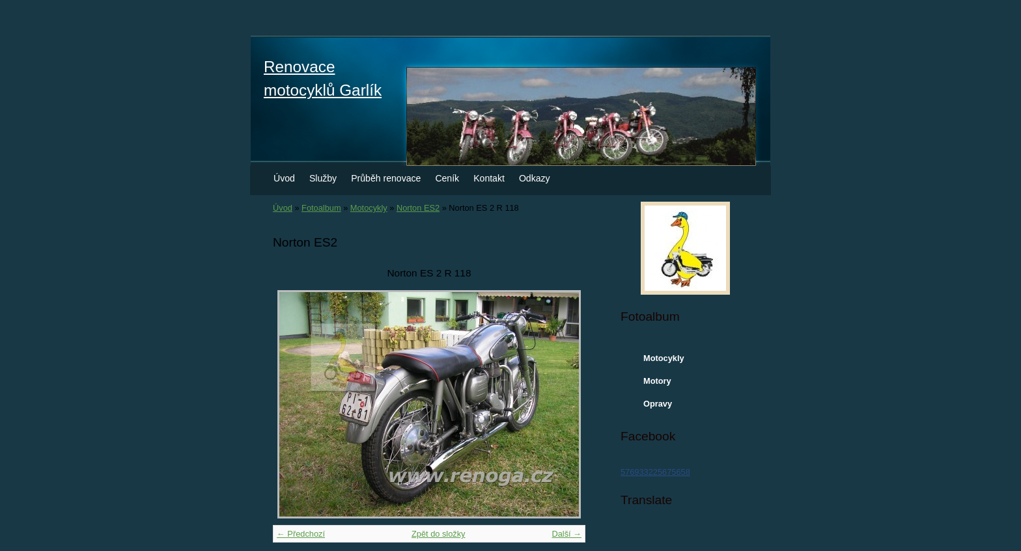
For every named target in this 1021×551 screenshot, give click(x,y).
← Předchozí (301, 534)
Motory (657, 381)
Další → (566, 534)
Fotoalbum (321, 208)
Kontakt (489, 178)
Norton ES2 (418, 208)
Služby (323, 178)
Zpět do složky (439, 534)
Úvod (284, 178)
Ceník (447, 178)
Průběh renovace (386, 178)
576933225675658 (655, 472)
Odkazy (534, 178)
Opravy (657, 404)
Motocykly (368, 208)
